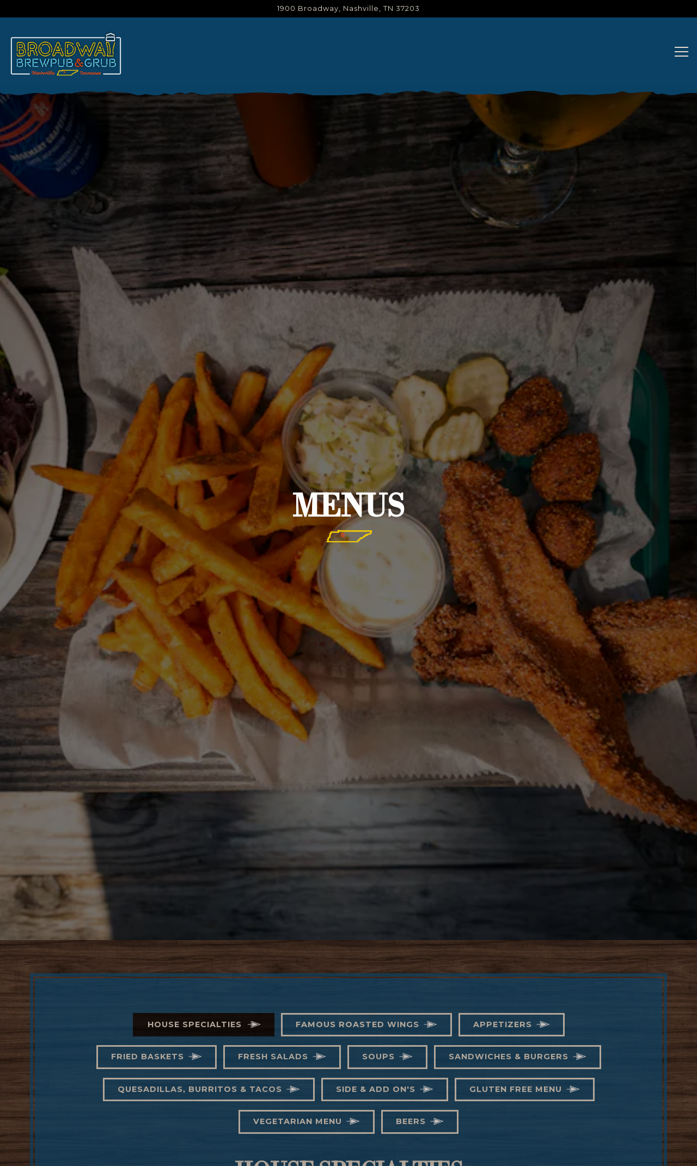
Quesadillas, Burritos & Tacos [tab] (200, 986)
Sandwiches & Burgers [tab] (508, 954)
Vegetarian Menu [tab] (297, 1019)
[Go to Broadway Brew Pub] (348, 8)
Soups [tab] (378, 954)
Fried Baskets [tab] (147, 954)
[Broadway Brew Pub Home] (66, 53)
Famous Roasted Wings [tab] (357, 921)
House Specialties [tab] (195, 921)
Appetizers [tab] (502, 921)
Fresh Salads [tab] (273, 954)
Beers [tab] (411, 1019)
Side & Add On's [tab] (375, 986)
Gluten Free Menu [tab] (515, 986)
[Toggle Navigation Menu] (681, 51)
